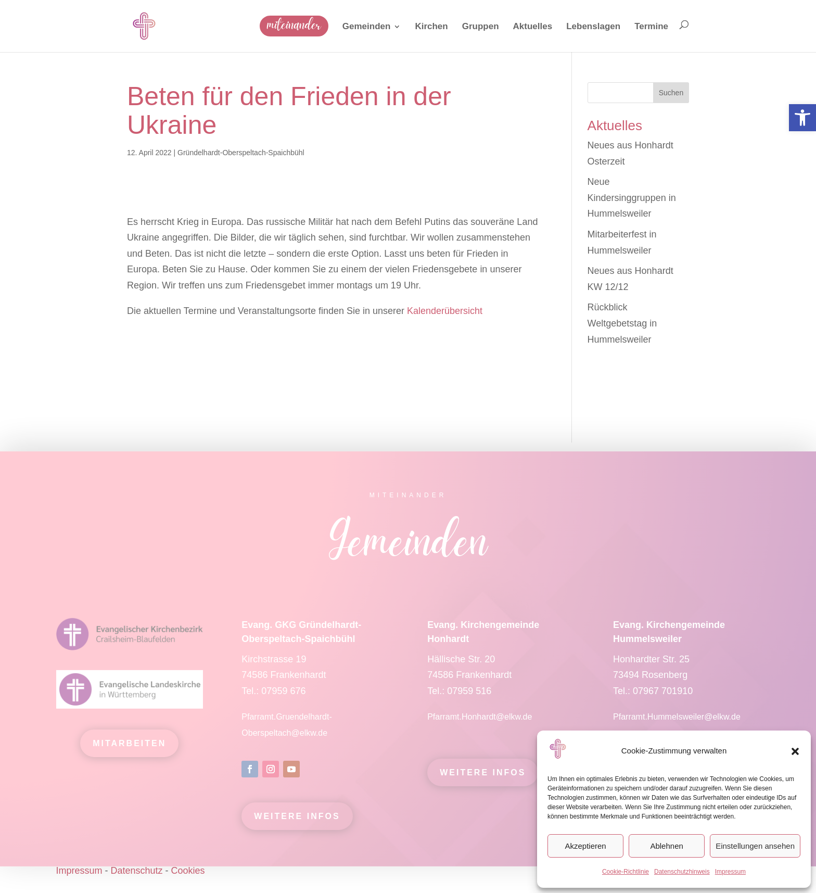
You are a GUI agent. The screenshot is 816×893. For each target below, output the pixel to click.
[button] (795, 751)
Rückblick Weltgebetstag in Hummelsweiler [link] (622, 323)
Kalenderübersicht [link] (444, 311)
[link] (802, 117)
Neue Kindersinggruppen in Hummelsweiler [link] (632, 198)
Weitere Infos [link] (297, 821)
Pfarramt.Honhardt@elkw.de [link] (480, 722)
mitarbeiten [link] (129, 749)
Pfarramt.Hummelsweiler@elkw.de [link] (677, 722)
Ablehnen (666, 845)
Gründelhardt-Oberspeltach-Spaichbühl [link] (240, 152)
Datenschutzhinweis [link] (682, 871)
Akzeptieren (585, 845)
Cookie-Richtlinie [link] (625, 871)
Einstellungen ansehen (755, 845)
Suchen (671, 93)
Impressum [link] (730, 871)
